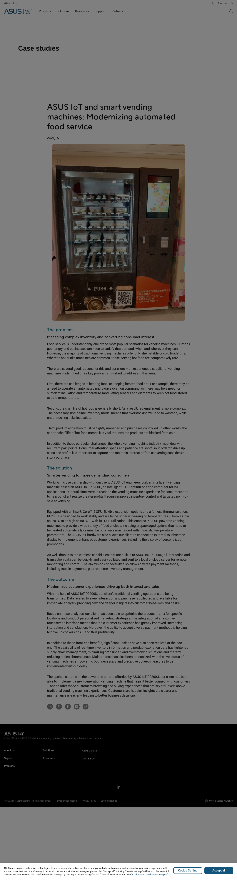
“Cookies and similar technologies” (149, 874)
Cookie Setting (187, 870)
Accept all (219, 870)
